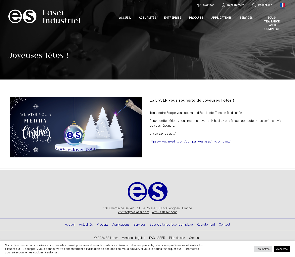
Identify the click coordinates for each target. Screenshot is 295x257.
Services (247, 17)
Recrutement (206, 224)
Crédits (194, 238)
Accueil (126, 17)
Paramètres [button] (263, 248)
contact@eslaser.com (133, 212)
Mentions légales (133, 238)
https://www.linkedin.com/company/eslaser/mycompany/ (190, 141)
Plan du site (177, 238)
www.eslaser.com (164, 212)
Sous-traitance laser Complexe (272, 23)
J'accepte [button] (282, 248)
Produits (197, 17)
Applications (223, 17)
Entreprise (173, 17)
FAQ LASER (157, 238)
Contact (224, 224)
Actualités (148, 17)
